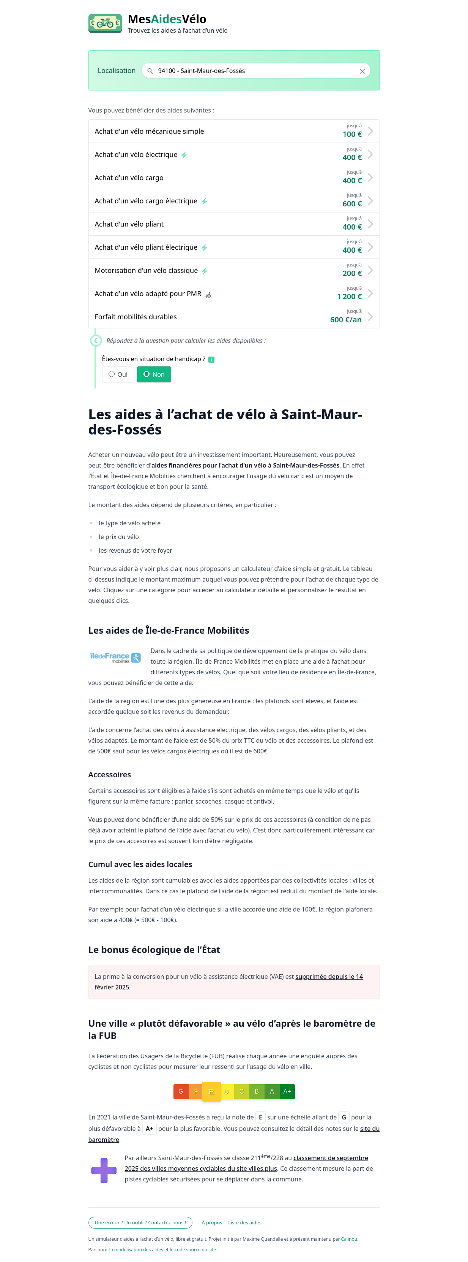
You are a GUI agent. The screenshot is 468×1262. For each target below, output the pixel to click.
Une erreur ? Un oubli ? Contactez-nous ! (140, 1222)
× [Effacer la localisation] (362, 71)
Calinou (349, 1239)
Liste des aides (245, 1222)
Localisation (117, 70)
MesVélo (167, 19)
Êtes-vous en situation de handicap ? (154, 359)
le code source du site (193, 1249)
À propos (212, 1222)
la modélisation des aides (136, 1249)
